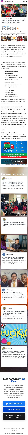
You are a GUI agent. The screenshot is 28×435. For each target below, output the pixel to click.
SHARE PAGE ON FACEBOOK (14, 404)
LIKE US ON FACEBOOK (14, 409)
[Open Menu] (26, 1)
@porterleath (8, 42)
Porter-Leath (6, 26)
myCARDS (13, 164)
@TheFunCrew (7, 164)
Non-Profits (24, 164)
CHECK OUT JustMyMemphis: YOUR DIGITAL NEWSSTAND (14, 416)
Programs (15, 42)
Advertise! (19, 164)
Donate (25, 42)
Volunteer (20, 42)
